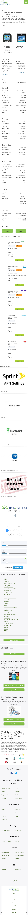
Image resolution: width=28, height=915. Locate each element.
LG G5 (5, 605)
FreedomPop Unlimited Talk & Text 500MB (13, 317)
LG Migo (6, 609)
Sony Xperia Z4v (7, 590)
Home (14, 893)
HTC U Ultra (6, 612)
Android (3, 869)
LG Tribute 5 (6, 616)
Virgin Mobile (4, 795)
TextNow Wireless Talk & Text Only (13, 291)
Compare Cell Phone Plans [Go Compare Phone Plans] (14, 685)
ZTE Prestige (7, 585)
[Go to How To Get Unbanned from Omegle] (14, 484)
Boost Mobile (18, 798)
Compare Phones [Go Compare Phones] (14, 690)
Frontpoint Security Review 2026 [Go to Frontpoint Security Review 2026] (8, 444)
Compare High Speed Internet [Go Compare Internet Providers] (14, 724)
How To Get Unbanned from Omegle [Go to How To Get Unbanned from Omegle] (8, 496)
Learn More (14, 640)
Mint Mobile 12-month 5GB (14, 242)
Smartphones (5, 852)
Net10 (16, 795)
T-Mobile (17, 791)
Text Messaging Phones (19, 857)
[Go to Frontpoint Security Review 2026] (14, 432)
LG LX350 (6, 579)
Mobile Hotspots (5, 830)
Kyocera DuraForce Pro (9, 583)
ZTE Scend (6, 630)
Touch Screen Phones (5, 857)
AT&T (16, 788)
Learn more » (5, 74)
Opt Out (14, 912)
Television (17, 841)
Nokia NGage (7, 594)
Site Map (14, 909)
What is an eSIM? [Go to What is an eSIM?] (4, 417)
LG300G (6, 621)
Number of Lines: (14, 527)
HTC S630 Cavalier (8, 623)
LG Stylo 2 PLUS (8, 592)
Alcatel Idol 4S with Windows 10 (11, 614)
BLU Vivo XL (7, 601)
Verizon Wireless (5, 788)
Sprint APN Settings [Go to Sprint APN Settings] (5, 391)
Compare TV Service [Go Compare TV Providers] (14, 719)
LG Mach (6, 603)
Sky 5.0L (6, 629)
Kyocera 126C (7, 618)
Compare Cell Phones (5, 4)
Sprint (3, 791)
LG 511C (6, 627)
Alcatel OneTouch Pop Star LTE (11, 619)
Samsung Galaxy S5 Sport (10, 598)
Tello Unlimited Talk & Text (13, 267)
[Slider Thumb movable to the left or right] (7, 546)
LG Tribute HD (7, 596)
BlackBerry (18, 809)
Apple (3, 809)
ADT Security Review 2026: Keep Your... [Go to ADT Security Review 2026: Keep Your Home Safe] (9, 470)
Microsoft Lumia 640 (8, 587)
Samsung (4, 819)
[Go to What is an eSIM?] (14, 406)
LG (16, 812)
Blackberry (18, 869)
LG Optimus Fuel (8, 610)
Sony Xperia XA (7, 625)
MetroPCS (4, 798)
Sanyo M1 (6, 578)
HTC (2, 812)
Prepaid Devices (19, 852)
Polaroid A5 (6, 599)
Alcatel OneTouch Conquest (10, 607)
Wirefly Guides (14, 881)
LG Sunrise (6, 581)
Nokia (16, 816)
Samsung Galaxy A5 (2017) (10, 588)
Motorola (3, 816)
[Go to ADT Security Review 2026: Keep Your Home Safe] (14, 458)
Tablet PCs (18, 830)
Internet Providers (6, 841)
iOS (2, 873)
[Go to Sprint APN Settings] (14, 379)
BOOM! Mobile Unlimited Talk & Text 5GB (13, 343)
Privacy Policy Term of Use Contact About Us (14, 901)
